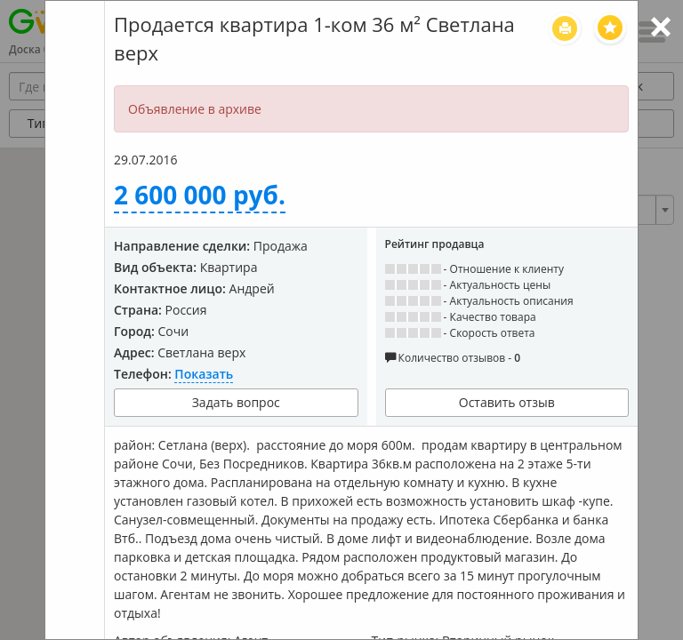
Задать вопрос (236, 402)
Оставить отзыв (507, 402)
